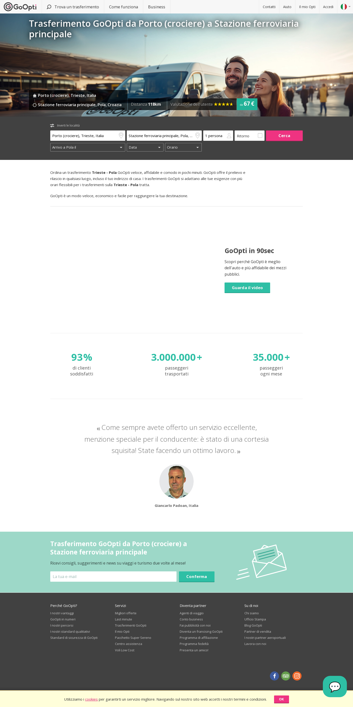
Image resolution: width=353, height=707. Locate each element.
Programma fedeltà (194, 644)
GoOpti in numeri (63, 619)
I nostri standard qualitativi (70, 631)
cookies (91, 699)
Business (156, 7)
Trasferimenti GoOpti (130, 625)
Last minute (123, 619)
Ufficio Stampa (255, 619)
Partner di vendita (257, 631)
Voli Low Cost (124, 650)
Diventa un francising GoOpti (201, 631)
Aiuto (287, 6)
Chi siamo (251, 613)
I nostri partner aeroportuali (265, 637)
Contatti (269, 6)
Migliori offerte (126, 613)
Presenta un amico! (194, 650)
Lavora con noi (255, 644)
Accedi (328, 6)
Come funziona (123, 7)
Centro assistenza (128, 644)
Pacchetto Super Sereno (133, 637)
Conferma (196, 576)
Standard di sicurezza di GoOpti (74, 637)
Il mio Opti (307, 6)
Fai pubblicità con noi (195, 625)
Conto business (191, 619)
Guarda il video (247, 287)
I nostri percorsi (61, 625)
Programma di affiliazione (199, 637)
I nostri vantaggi (62, 613)
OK (281, 699)
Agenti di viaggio (192, 613)
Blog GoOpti (253, 625)
